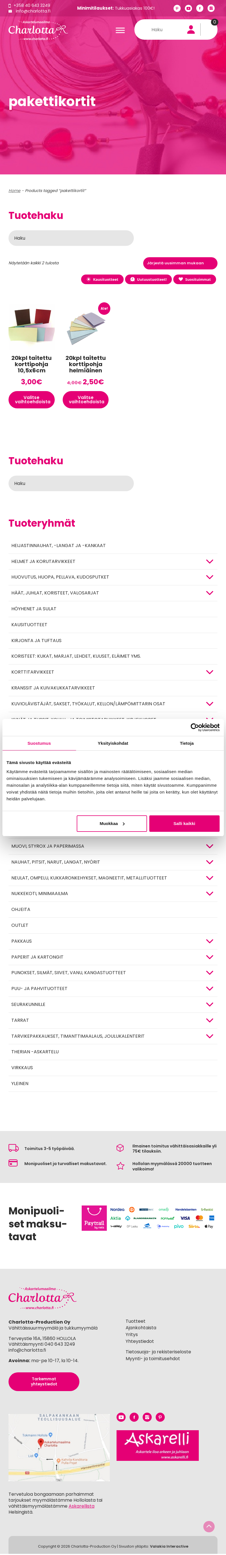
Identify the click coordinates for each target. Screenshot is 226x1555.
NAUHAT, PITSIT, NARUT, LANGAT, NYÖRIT (55, 863)
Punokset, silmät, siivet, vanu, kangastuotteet (68, 973)
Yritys (132, 1335)
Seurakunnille (28, 1005)
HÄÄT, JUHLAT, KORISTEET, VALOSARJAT (55, 594)
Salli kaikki (184, 823)
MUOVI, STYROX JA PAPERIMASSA (47, 847)
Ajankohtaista (141, 1329)
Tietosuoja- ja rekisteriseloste (158, 1353)
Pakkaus (21, 942)
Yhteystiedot (140, 1342)
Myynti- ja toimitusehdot (153, 1359)
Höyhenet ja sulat (33, 610)
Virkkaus (22, 1068)
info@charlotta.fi (33, 11)
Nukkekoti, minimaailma (39, 894)
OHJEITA (20, 910)
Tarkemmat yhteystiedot (44, 1382)
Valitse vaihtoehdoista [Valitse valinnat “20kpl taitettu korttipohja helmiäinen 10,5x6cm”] (87, 400)
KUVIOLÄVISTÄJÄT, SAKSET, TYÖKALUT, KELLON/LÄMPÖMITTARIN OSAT (88, 705)
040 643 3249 (60, 1345)
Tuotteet (135, 1322)
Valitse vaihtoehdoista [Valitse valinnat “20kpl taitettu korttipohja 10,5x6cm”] (33, 400)
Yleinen (19, 1084)
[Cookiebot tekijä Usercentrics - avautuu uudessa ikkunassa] (194, 727)
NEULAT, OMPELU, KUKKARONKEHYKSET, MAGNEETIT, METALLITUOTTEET (89, 879)
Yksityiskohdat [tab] (113, 743)
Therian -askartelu (35, 1053)
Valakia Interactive (169, 1547)
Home (14, 190)
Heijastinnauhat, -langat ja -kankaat (58, 546)
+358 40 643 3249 (32, 6)
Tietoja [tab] (187, 743)
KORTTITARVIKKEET (32, 673)
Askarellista (81, 1507)
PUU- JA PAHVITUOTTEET (39, 989)
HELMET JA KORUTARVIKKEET (43, 562)
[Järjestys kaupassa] (180, 263)
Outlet (19, 926)
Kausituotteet (100, 279)
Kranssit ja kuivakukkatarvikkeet (53, 689)
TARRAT (20, 1021)
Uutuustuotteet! (147, 279)
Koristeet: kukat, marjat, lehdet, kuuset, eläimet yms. (76, 657)
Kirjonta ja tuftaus (36, 641)
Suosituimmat (194, 279)
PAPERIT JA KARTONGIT (37, 958)
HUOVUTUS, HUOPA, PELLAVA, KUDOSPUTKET (60, 578)
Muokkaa (112, 823)
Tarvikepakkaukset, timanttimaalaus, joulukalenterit (78, 1037)
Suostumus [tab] (39, 743)
